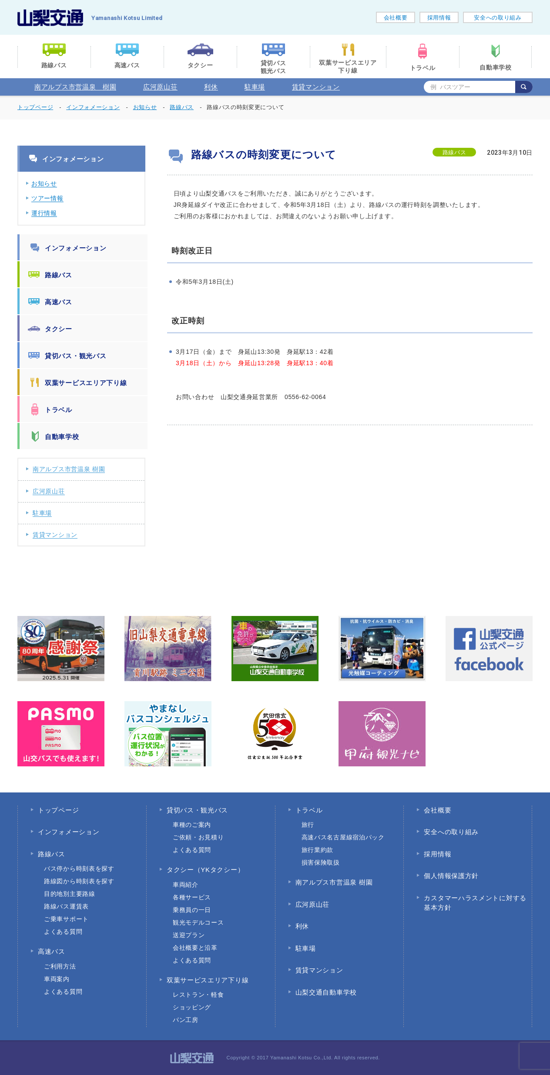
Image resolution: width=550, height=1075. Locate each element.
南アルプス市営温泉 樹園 (75, 86)
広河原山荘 (160, 86)
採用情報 (439, 17)
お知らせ (44, 183)
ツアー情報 (47, 198)
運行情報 (44, 213)
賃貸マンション (316, 86)
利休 (211, 86)
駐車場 (255, 86)
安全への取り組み (498, 17)
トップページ (35, 107)
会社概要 (396, 17)
